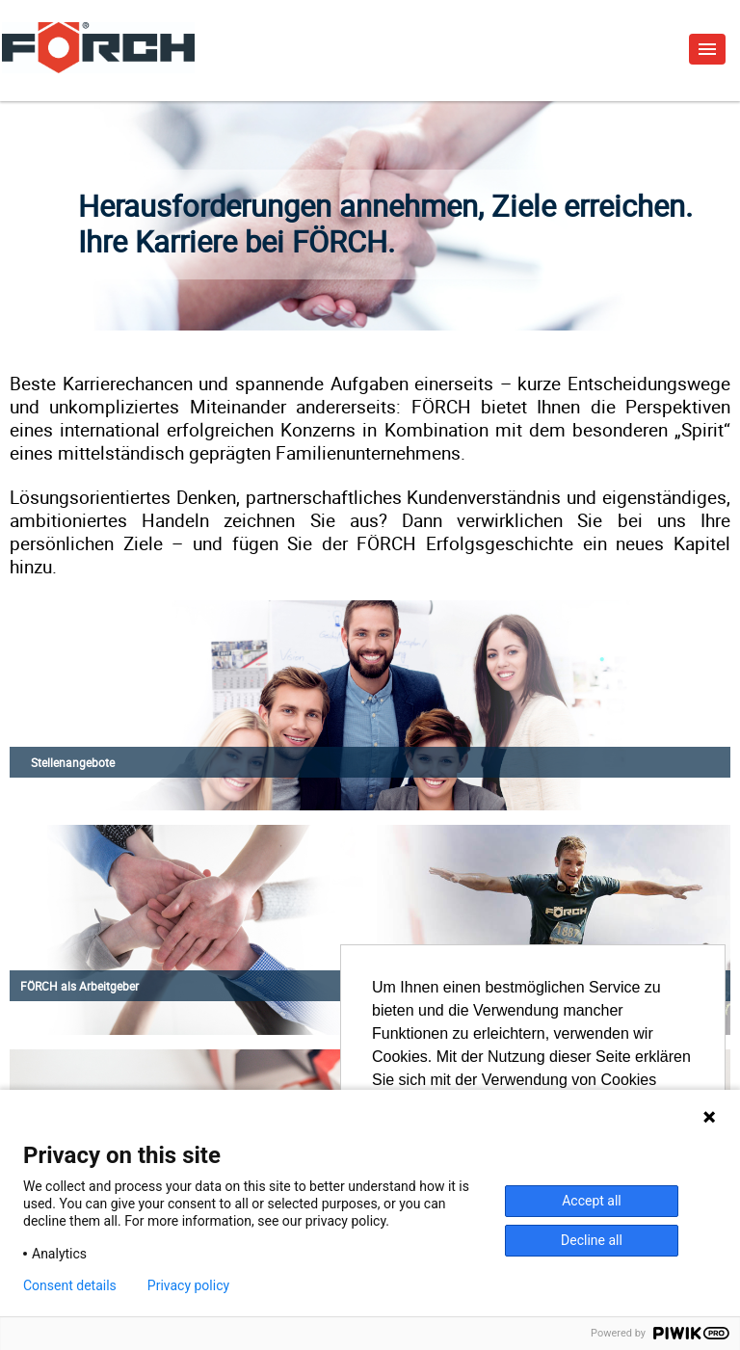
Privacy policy (188, 1285)
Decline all (591, 1240)
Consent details (70, 1285)
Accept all (591, 1200)
